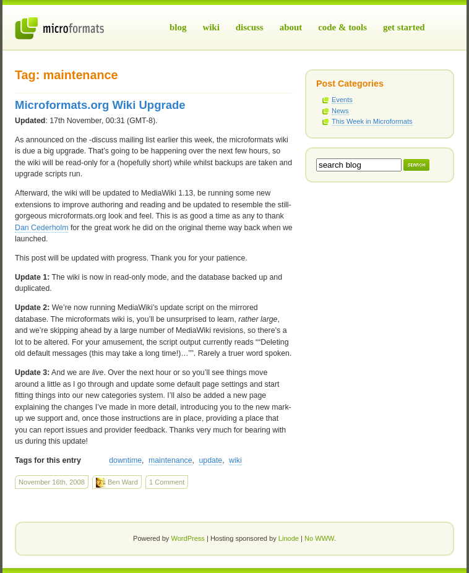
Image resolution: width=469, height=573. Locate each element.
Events (342, 99)
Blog (178, 27)
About (291, 27)
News (340, 110)
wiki (235, 460)
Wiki (210, 27)
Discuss (250, 27)
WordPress (187, 538)
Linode (288, 538)
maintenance (170, 460)
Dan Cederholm (41, 227)
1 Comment (166, 482)
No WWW (319, 538)
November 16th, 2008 (52, 482)
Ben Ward (117, 483)
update (210, 460)
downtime (125, 460)
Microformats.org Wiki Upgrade (100, 104)
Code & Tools (342, 27)
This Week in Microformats (372, 121)
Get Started (404, 27)
